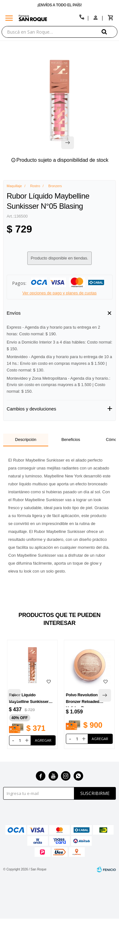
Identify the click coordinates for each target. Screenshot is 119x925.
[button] (109, 31)
